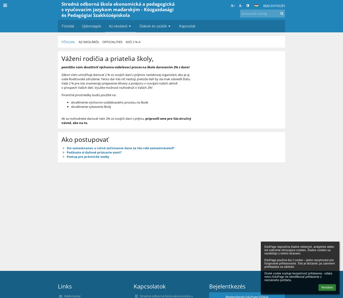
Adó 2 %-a (133, 42)
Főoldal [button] (68, 26)
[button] (256, 6)
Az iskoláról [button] (120, 26)
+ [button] (233, 5)
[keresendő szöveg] (262, 13)
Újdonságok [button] (91, 26)
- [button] (240, 5)
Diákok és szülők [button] (156, 26)
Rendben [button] (327, 287)
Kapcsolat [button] (187, 26)
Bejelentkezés (274, 6)
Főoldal (68, 42)
